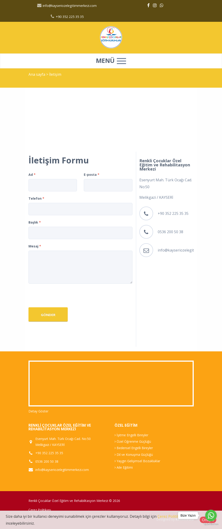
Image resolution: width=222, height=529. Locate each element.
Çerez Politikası (39, 510)
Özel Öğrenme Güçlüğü (133, 441)
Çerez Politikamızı (172, 516)
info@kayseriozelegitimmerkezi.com (67, 5)
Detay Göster (38, 411)
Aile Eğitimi (124, 467)
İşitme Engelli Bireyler (131, 435)
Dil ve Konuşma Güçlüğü (134, 454)
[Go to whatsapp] (211, 515)
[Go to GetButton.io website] (211, 524)
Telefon (36, 198)
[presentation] (63, 296)
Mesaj (34, 246)
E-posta (91, 174)
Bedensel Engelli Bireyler (134, 448)
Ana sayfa (36, 74)
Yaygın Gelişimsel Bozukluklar (137, 461)
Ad (32, 174)
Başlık (34, 222)
